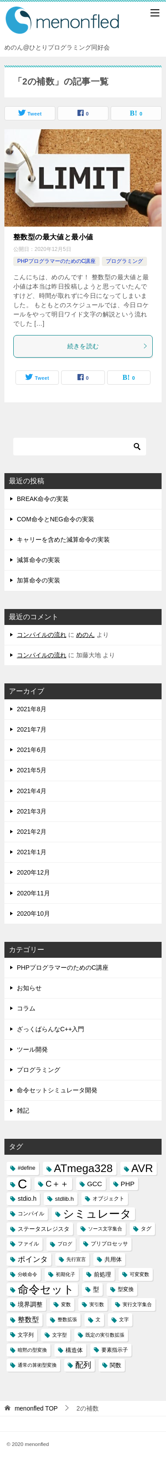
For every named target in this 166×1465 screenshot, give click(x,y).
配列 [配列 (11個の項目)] (83, 1365)
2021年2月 (31, 831)
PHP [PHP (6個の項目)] (128, 1183)
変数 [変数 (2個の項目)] (66, 1304)
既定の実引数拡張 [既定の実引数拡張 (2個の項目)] (104, 1335)
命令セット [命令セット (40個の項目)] (46, 1289)
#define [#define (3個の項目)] (26, 1168)
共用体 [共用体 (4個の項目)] (113, 1259)
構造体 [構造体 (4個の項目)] (74, 1350)
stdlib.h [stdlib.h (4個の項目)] (64, 1198)
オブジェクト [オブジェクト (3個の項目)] (108, 1198)
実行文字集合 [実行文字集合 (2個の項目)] (137, 1304)
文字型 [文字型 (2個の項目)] (59, 1335)
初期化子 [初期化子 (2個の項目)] (65, 1274)
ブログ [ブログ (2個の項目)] (65, 1243)
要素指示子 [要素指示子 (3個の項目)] (114, 1350)
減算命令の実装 (38, 559)
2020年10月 (33, 913)
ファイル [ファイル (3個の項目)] (28, 1244)
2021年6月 (31, 749)
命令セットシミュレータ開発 (57, 1090)
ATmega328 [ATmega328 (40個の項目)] (83, 1168)
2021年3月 (31, 811)
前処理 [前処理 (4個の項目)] (102, 1274)
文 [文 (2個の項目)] (98, 1319)
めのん (85, 634)
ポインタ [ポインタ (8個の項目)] (33, 1259)
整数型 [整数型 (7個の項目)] (28, 1319)
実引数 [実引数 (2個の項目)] (96, 1304)
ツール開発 (32, 1049)
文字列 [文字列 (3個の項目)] (26, 1335)
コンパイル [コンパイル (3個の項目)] (31, 1214)
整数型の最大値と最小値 (53, 237)
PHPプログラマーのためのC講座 (56, 261)
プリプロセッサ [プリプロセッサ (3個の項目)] (109, 1244)
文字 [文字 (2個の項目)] (124, 1319)
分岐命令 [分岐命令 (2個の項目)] (27, 1274)
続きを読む (107, 346)
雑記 (23, 1110)
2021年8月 (31, 709)
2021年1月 (31, 852)
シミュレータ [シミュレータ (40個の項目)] (97, 1214)
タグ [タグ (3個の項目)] (146, 1229)
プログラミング (124, 261)
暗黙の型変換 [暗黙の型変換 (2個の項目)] (32, 1350)
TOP (36, 1408)
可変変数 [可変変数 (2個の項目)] (139, 1274)
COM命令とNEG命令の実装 (55, 519)
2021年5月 (31, 770)
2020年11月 (33, 893)
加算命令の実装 (38, 580)
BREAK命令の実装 (43, 498)
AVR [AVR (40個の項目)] (142, 1168)
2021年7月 (31, 729)
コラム (26, 1008)
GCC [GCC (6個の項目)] (94, 1183)
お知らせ (29, 987)
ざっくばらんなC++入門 (50, 1029)
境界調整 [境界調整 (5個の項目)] (30, 1304)
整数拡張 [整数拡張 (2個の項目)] (67, 1319)
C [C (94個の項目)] (22, 1183)
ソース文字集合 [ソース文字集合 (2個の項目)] (105, 1228)
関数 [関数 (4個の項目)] (115, 1365)
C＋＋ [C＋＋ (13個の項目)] (57, 1183)
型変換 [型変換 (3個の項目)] (126, 1289)
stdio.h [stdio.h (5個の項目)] (27, 1198)
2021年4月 (31, 790)
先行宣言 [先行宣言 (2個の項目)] (76, 1259)
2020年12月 (33, 872)
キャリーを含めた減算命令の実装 (63, 539)
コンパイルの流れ (41, 634)
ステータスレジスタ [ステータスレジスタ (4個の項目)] (43, 1229)
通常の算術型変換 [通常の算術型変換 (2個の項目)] (37, 1365)
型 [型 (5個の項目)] (96, 1289)
